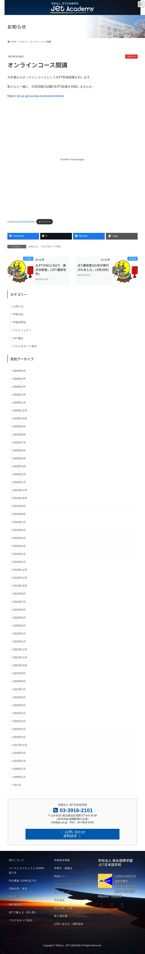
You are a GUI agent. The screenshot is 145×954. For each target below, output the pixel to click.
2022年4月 (19, 713)
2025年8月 (19, 434)
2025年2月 (19, 474)
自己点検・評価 (63, 908)
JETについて (16, 860)
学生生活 (14, 896)
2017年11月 (20, 744)
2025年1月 (19, 482)
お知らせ (131, 56)
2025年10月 (20, 418)
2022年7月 (19, 689)
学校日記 (18, 314)
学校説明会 (19, 322)
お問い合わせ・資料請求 (68, 923)
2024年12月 (20, 490)
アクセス (59, 900)
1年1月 (17, 784)
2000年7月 (19, 768)
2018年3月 (19, 737)
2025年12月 (20, 410)
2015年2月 (19, 760)
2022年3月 (19, 721)
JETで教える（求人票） (23, 912)
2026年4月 (19, 378)
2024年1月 (19, 561)
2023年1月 (19, 641)
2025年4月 (19, 458)
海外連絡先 (15, 904)
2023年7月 (19, 601)
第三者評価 (60, 915)
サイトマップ (62, 892)
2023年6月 (19, 609)
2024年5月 (19, 530)
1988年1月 (19, 776)
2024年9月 (19, 506)
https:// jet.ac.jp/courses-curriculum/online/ (35, 96)
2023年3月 (19, 625)
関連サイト (60, 876)
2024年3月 (19, 545)
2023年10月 (20, 585)
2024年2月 (19, 553)
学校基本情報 (62, 860)
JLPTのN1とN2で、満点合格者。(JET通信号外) (50, 269)
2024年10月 (20, 498)
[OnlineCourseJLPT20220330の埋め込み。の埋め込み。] (72, 159)
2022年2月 (19, 729)
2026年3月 (19, 386)
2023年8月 (19, 593)
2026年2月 (19, 394)
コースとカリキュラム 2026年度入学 (26, 870)
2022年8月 (19, 681)
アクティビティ (22, 330)
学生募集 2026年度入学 (22, 880)
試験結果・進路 (18, 888)
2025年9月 (19, 426)
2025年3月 (19, 466)
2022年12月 (20, 649)
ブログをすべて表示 (51, 246)
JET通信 (18, 338)
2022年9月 (19, 673)
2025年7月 (19, 442)
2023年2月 (19, 633)
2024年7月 (19, 522)
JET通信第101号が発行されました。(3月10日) (93, 267)
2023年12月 (20, 569)
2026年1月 (19, 402)
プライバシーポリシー (67, 884)
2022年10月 (20, 665)
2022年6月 (19, 697)
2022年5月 (19, 705)
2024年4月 (19, 538)
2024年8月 (19, 513)
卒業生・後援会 (63, 868)
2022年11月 (20, 657)
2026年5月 (19, 370)
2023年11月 (20, 577)
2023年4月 (19, 617)
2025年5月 (19, 450)
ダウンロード (44, 222)
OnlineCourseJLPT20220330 (21, 222)
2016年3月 (19, 752)
